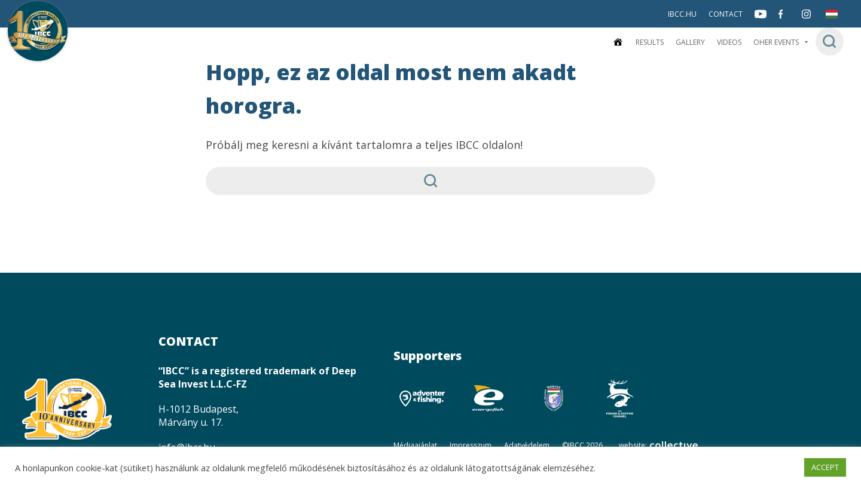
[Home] (618, 42)
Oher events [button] (781, 42)
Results (650, 42)
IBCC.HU (682, 14)
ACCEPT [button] (825, 467)
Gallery (690, 42)
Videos (729, 42)
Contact (726, 14)
